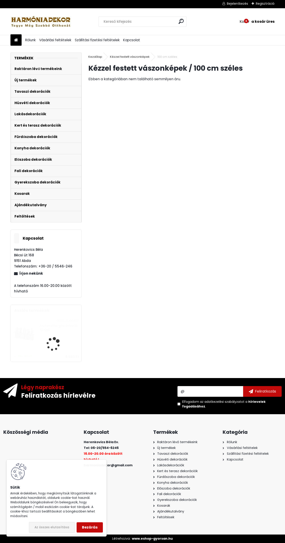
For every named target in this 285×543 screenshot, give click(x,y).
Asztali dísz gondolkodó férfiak (59, 328)
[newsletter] (262, 391)
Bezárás (90, 527)
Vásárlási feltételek (55, 40)
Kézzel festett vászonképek (130, 57)
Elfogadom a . (224, 404)
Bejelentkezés (237, 3)
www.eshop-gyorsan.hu (152, 538)
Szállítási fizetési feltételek (97, 40)
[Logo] (41, 21)
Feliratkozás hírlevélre (58, 395)
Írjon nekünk (31, 273)
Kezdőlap (95, 57)
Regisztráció (265, 3)
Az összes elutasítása (52, 527)
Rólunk (30, 40)
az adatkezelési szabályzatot (222, 401)
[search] (181, 21)
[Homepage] (16, 40)
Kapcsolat (131, 40)
